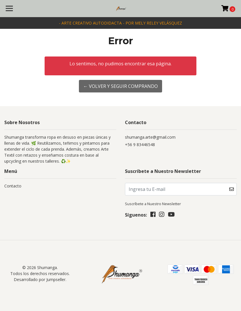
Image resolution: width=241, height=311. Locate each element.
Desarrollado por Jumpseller (39, 279)
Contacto (12, 186)
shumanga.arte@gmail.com (150, 137)
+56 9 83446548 (140, 144)
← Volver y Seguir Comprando (120, 86)
